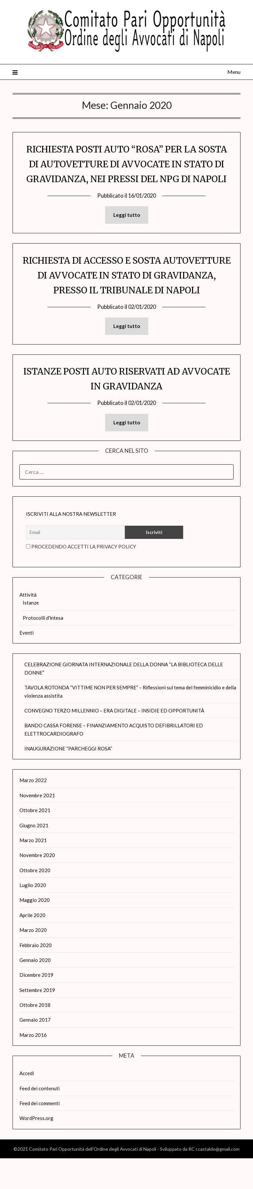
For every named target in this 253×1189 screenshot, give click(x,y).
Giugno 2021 (33, 856)
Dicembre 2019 (36, 1005)
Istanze (31, 633)
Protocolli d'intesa (43, 648)
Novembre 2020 (37, 886)
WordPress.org (36, 1149)
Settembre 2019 (37, 1021)
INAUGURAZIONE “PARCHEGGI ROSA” (68, 779)
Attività (28, 625)
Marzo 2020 (33, 961)
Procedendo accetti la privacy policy (81, 577)
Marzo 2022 (33, 811)
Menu (233, 72)
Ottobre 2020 (34, 901)
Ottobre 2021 (34, 841)
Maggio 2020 (34, 931)
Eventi (26, 663)
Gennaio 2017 (35, 1050)
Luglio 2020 (32, 916)
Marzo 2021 (33, 871)
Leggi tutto (126, 230)
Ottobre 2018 (34, 1036)
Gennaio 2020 (35, 991)
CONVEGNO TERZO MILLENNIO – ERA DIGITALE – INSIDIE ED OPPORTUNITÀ (114, 741)
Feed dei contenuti (39, 1119)
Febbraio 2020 (35, 976)
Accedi (26, 1104)
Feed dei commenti (39, 1134)
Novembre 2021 (37, 826)
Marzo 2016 (33, 1066)
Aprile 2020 (32, 946)
